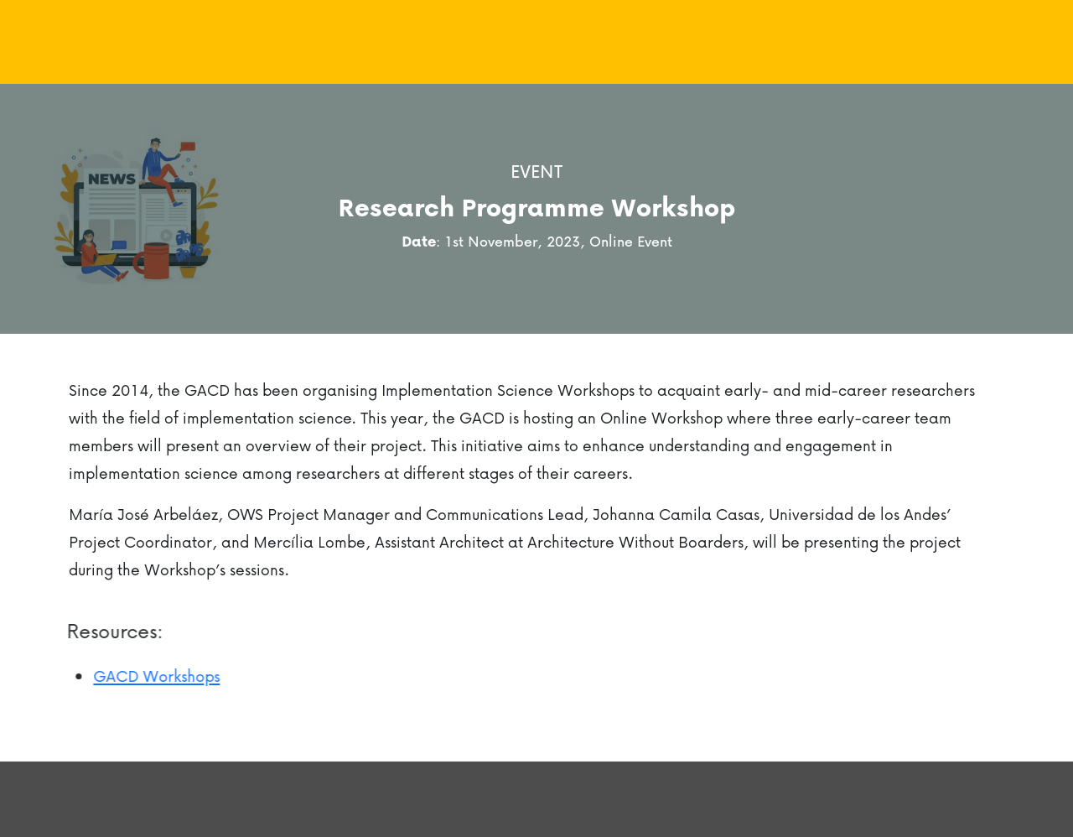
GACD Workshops (150, 675)
